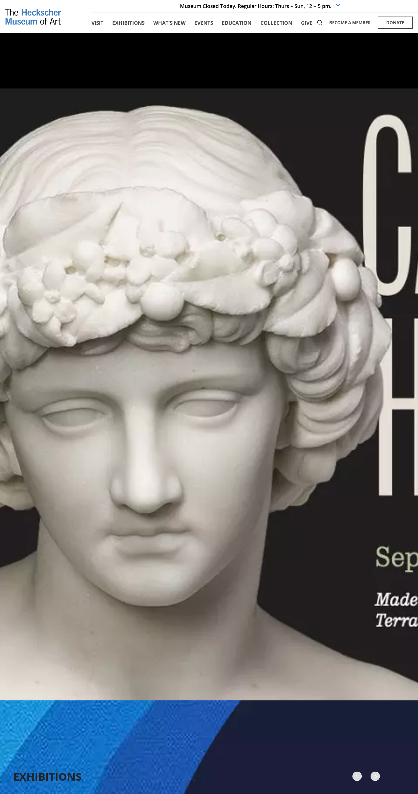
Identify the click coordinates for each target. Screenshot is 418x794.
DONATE (394, 26)
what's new (170, 26)
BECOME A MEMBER (349, 26)
